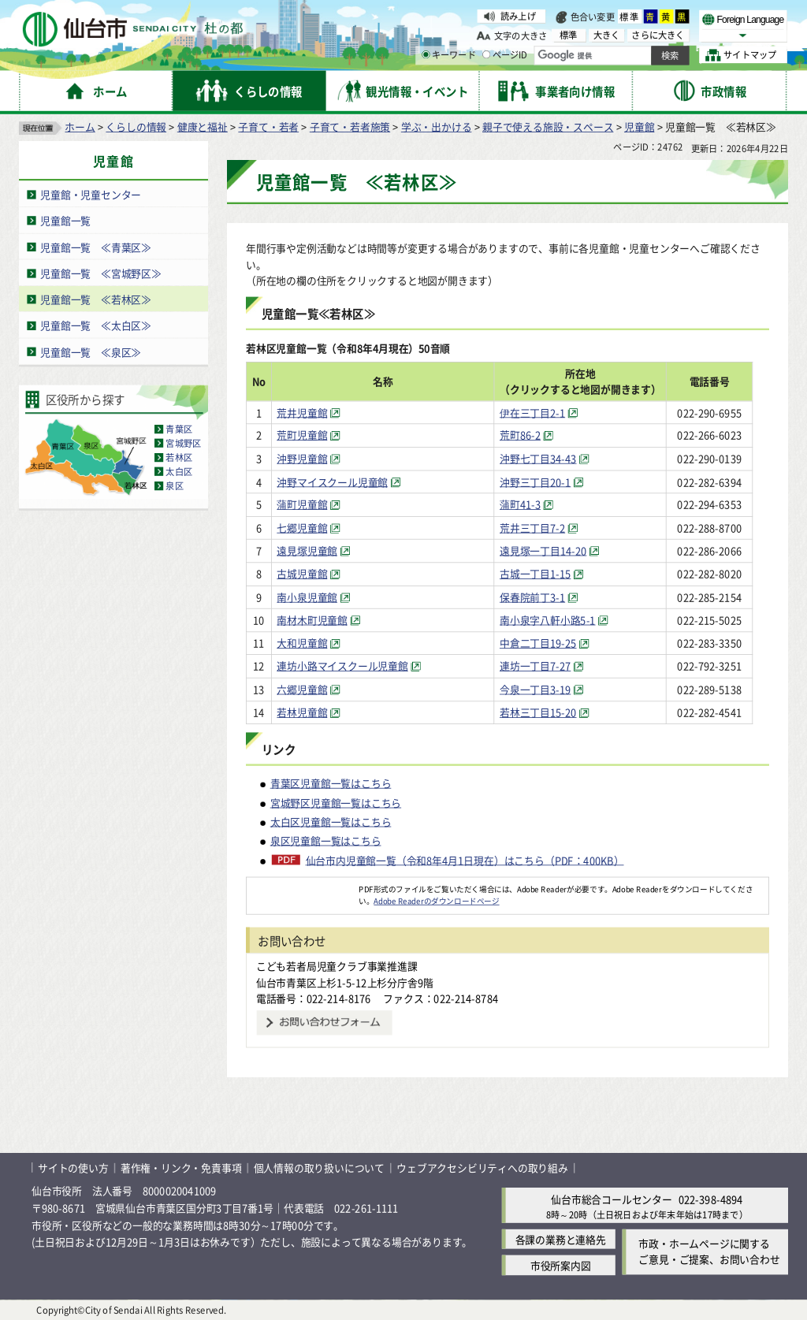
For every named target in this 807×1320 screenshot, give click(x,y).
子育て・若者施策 (350, 126)
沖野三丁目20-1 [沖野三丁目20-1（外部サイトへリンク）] (543, 481)
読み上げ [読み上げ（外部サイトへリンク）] (518, 15)
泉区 (174, 485)
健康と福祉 (202, 126)
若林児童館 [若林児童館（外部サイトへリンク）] (302, 712)
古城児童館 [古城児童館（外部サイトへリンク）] (302, 573)
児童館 (639, 126)
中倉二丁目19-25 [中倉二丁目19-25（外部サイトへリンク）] (546, 642)
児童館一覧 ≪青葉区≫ (95, 247)
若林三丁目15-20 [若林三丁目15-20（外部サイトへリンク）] (546, 712)
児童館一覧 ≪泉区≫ (90, 351)
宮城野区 (183, 443)
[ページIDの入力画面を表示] (486, 54)
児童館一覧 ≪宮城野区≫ (101, 273)
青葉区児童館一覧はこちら (331, 782)
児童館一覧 (65, 220)
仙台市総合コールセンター (611, 1199)
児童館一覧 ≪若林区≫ (95, 299)
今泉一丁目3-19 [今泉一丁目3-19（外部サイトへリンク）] (543, 689)
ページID (505, 55)
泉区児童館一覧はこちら (325, 840)
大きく (606, 35)
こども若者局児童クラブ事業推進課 (337, 965)
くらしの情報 (136, 126)
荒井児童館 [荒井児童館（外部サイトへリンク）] (302, 411)
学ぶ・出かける (436, 126)
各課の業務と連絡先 (560, 1239)
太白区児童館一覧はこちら (331, 821)
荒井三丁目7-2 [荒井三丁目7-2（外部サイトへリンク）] (540, 527)
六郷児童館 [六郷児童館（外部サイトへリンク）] (302, 689)
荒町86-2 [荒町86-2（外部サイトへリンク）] (528, 435)
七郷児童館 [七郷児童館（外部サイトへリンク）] (302, 527)
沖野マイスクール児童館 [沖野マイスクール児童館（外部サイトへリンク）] (333, 481)
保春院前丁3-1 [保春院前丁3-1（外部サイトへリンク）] (540, 596)
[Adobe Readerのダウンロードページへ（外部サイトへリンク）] (302, 888)
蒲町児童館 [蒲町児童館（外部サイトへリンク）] (302, 504)
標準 (629, 16)
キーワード (449, 55)
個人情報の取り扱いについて (319, 1167)
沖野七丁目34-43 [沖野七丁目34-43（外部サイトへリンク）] (546, 458)
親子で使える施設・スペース (547, 126)
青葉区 (178, 428)
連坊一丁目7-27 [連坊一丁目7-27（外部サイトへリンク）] (543, 666)
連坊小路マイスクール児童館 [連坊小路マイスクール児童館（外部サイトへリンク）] (342, 666)
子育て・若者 (268, 126)
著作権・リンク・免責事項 (181, 1167)
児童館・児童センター (90, 194)
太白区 (178, 471)
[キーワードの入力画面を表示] (426, 54)
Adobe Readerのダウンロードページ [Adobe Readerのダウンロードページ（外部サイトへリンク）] (436, 900)
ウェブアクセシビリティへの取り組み (482, 1167)
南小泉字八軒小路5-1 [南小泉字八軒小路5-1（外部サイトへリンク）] (556, 619)
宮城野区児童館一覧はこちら (335, 801)
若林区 (178, 457)
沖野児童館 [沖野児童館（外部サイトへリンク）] (302, 458)
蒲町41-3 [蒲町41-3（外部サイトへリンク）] (528, 504)
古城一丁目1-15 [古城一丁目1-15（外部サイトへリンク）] (543, 573)
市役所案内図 (560, 1265)
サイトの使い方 (73, 1167)
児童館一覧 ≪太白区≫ (95, 325)
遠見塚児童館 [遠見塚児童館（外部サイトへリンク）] (307, 550)
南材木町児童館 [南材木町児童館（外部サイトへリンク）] (312, 619)
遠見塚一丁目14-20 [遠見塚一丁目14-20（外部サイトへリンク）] (551, 550)
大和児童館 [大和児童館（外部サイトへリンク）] (302, 642)
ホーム (80, 126)
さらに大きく (657, 35)
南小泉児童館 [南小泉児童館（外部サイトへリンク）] (307, 596)
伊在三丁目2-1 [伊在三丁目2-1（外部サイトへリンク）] (540, 411)
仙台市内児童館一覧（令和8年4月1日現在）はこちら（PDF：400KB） (465, 860)
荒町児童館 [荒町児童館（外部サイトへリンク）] (302, 435)
